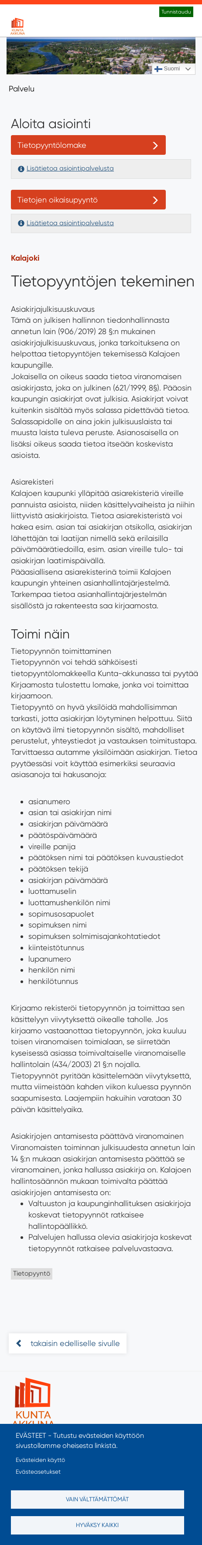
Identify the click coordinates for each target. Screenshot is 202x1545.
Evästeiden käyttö (40, 1459)
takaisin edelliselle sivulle (74, 1343)
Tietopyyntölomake (51, 145)
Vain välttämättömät (97, 1499)
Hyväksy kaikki (97, 1524)
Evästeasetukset (38, 1471)
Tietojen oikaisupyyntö (57, 199)
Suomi (167, 69)
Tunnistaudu (176, 12)
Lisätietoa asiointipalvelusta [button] (70, 168)
